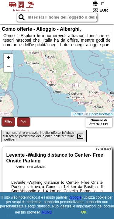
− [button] (8, 67)
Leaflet (78, 114)
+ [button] (8, 58)
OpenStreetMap (100, 114)
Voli (23, 121)
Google (75, 197)
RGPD (47, 212)
